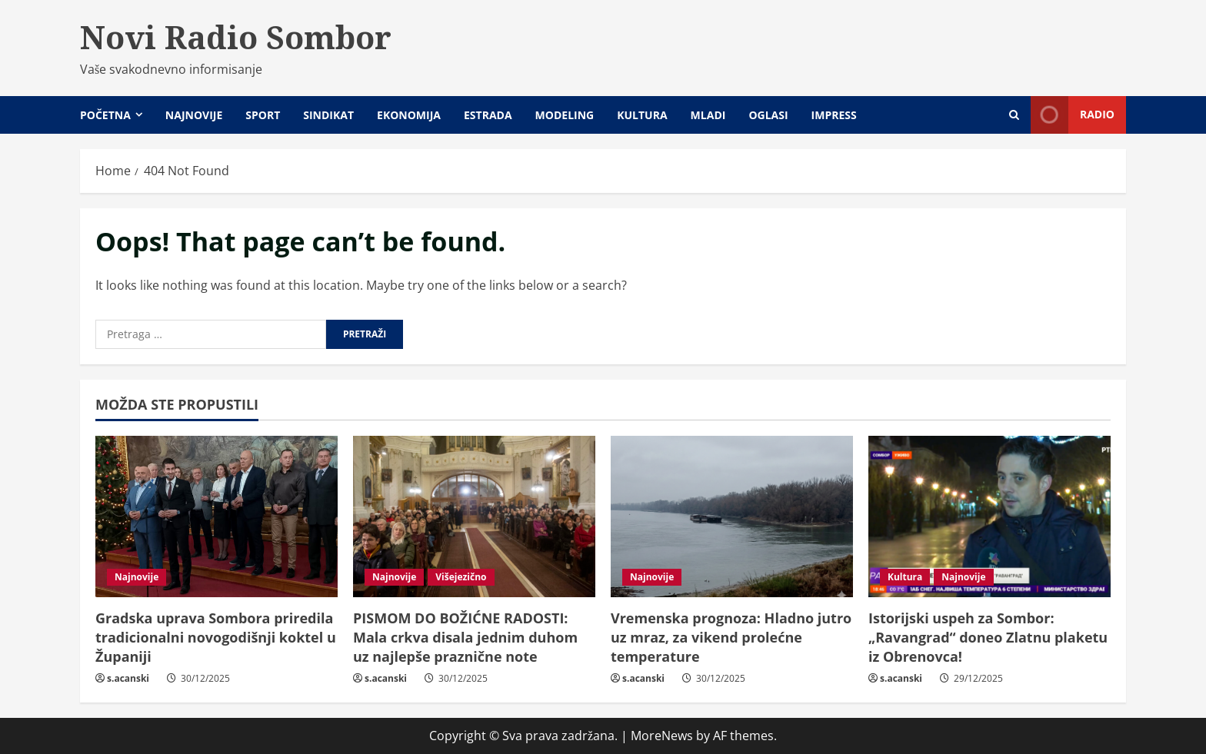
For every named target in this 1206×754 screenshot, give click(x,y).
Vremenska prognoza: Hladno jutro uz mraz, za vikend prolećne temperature (731, 637)
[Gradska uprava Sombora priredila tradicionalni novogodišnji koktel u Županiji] (216, 516)
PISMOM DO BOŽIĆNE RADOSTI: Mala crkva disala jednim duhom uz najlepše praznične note (465, 637)
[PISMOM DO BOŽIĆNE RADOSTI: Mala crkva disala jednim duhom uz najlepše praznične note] (474, 516)
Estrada (488, 115)
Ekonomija (409, 115)
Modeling (565, 115)
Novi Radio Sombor (235, 36)
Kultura (642, 115)
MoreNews (662, 735)
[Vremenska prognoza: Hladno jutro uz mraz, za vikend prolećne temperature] (732, 516)
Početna (105, 115)
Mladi (708, 115)
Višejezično (460, 576)
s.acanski (128, 678)
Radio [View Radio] (1072, 115)
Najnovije (193, 115)
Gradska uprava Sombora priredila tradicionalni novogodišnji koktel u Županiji (215, 637)
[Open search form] (1014, 115)
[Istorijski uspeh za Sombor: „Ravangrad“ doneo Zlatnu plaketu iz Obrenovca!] (989, 516)
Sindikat (328, 115)
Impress (834, 115)
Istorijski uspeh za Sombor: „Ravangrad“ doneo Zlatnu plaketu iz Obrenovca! (988, 637)
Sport (262, 115)
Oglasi (768, 115)
